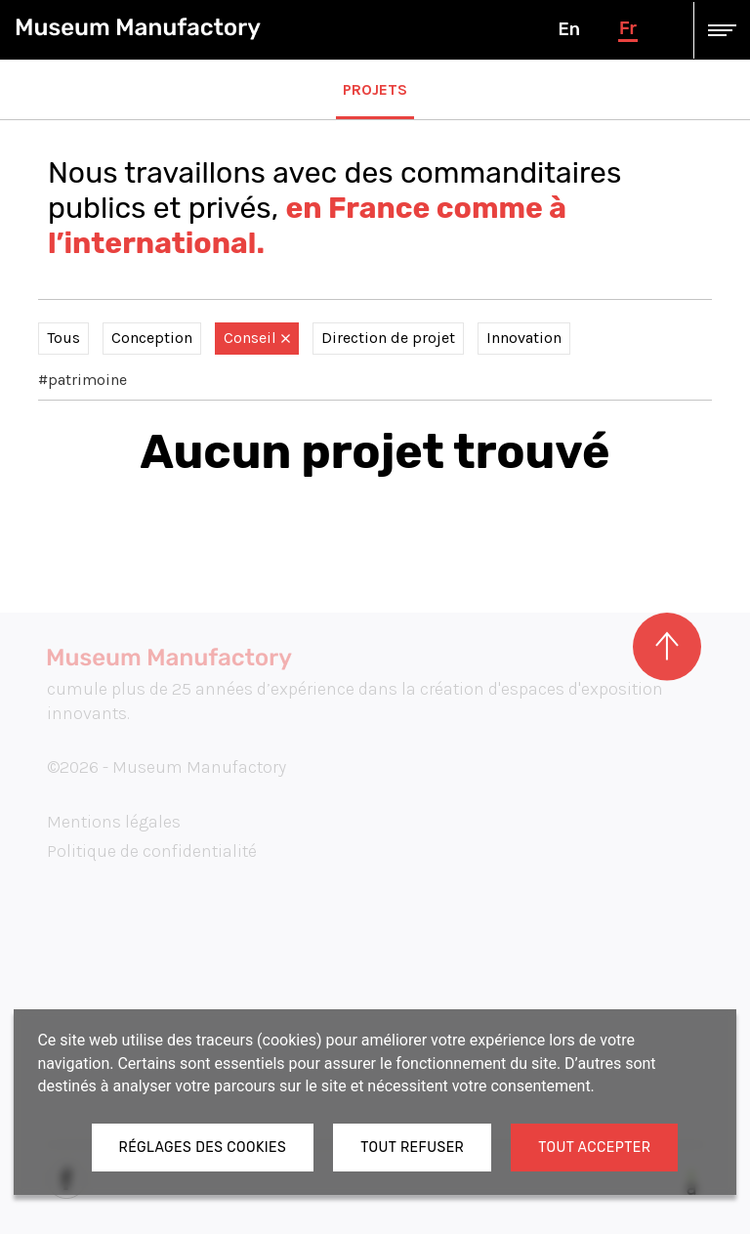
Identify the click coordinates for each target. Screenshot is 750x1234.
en (568, 29)
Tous (63, 337)
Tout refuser (412, 1147)
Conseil (257, 337)
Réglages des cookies (203, 1147)
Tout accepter (594, 1147)
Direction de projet (388, 337)
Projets (375, 89)
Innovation (524, 337)
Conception (151, 337)
